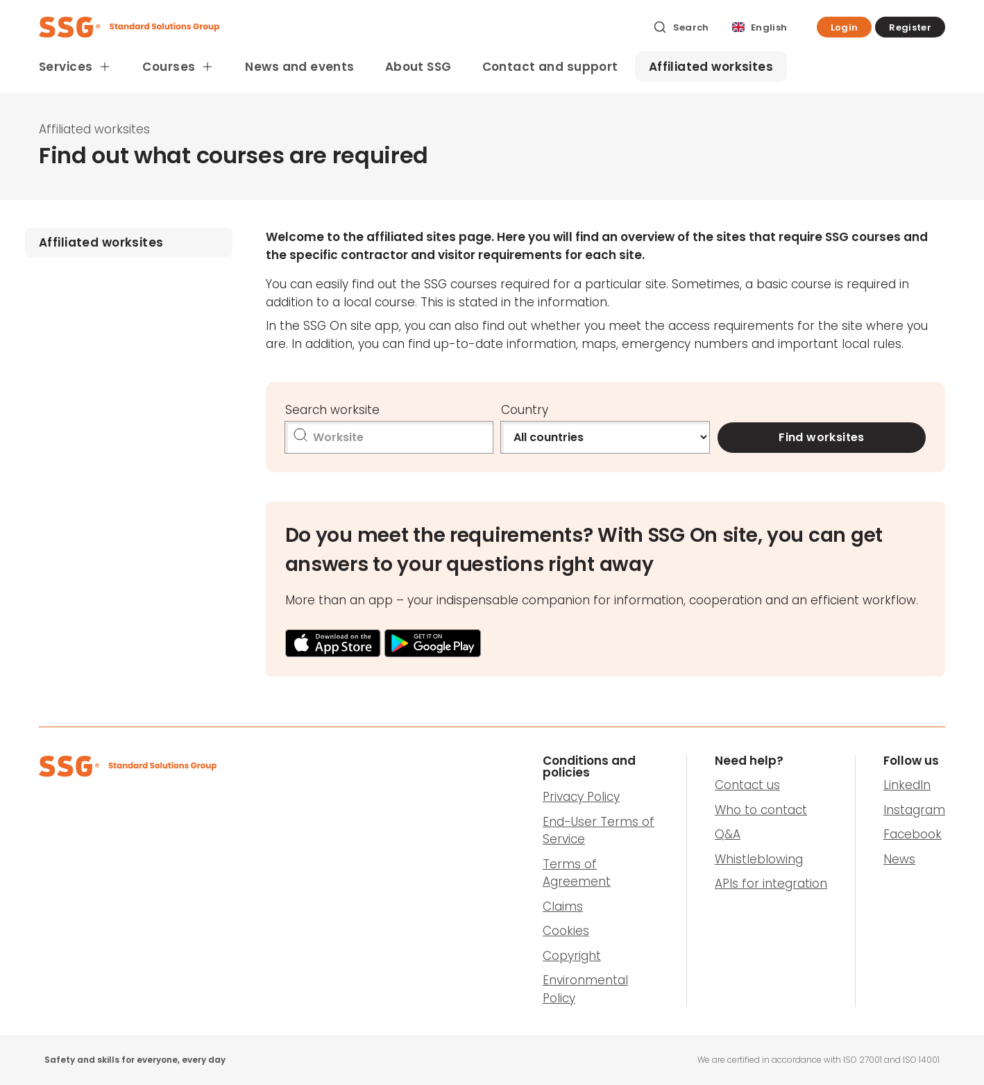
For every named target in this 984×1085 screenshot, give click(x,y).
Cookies (566, 930)
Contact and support (550, 66)
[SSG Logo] (338, 27)
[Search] (681, 27)
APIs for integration (771, 883)
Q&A (727, 834)
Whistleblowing (759, 859)
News (899, 859)
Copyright (572, 955)
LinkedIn (907, 785)
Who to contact (761, 810)
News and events (299, 66)
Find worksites (822, 437)
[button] (844, 27)
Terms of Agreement (577, 873)
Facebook (912, 834)
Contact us (747, 785)
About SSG (418, 66)
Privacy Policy (581, 796)
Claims (563, 906)
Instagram (914, 810)
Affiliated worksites (711, 66)
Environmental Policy (585, 989)
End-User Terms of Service (598, 830)
